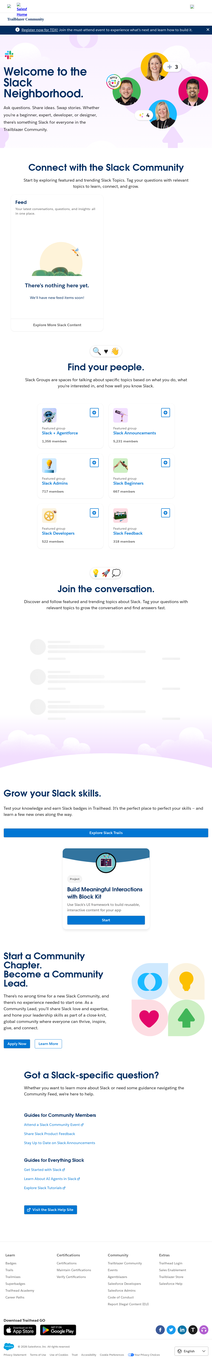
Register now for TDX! (40, 30)
